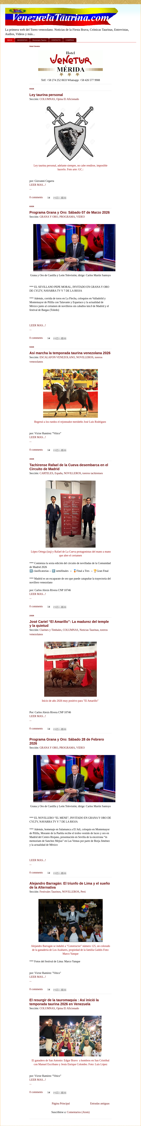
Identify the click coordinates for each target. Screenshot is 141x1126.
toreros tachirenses (92, 473)
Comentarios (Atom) (78, 1112)
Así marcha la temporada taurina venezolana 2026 (69, 353)
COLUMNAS (47, 99)
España (59, 473)
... (30, 188)
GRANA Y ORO (49, 216)
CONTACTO (56, 40)
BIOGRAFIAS (22, 40)
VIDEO (80, 216)
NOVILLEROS (84, 357)
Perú (83, 891)
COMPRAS (70, 40)
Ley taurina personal (46, 95)
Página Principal (61, 1103)
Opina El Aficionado (67, 99)
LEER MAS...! (37, 184)
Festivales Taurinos (50, 891)
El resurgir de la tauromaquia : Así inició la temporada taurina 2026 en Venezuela (64, 1002)
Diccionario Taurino (39, 40)
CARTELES (46, 473)
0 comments (36, 197)
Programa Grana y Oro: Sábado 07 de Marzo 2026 (69, 212)
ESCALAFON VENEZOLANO (57, 357)
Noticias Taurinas (89, 629)
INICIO (9, 40)
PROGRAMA (67, 216)
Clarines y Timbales (50, 629)
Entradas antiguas (100, 1103)
